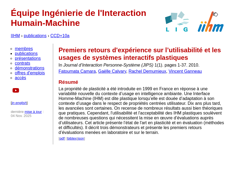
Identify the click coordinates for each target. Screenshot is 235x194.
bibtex (72, 138)
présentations (28, 58)
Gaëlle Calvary (112, 71)
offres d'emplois (30, 73)
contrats (22, 63)
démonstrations (29, 68)
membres (24, 48)
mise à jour (33, 112)
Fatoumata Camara (77, 71)
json (81, 138)
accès (20, 77)
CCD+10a (60, 35)
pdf (62, 138)
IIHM (15, 35)
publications (35, 35)
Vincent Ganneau (185, 71)
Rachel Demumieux (147, 71)
